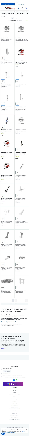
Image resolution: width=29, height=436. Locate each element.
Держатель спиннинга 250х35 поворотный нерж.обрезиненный (20, 108)
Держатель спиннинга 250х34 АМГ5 (20, 84)
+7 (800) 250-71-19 (7, 368)
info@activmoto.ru (6, 373)
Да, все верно (7, 4)
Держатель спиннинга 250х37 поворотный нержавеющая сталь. (6, 177)
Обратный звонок (7, 371)
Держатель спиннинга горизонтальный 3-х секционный (20, 268)
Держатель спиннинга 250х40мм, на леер (6, 199)
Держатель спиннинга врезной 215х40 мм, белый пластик (21, 222)
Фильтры (14, 18)
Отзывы (14, 392)
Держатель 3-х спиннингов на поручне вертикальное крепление (21, 39)
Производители (14, 417)
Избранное (14, 413)
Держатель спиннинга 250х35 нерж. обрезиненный (6, 108)
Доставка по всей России (14, 393)
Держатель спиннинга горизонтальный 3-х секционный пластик (6, 291)
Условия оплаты (14, 407)
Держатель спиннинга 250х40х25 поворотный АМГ (20, 199)
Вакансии (14, 390)
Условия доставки (14, 405)
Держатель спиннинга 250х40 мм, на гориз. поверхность (20, 177)
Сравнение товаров (14, 415)
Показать (3, 348)
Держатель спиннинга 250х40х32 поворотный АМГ (6, 222)
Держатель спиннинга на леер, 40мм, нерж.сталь (7, 61)
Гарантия (14, 400)
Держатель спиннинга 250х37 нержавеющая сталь (6, 131)
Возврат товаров (14, 398)
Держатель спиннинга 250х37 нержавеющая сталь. (6, 154)
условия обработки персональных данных (13, 432)
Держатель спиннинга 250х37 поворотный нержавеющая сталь (20, 154)
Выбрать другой (21, 4)
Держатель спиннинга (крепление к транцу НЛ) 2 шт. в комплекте (21, 62)
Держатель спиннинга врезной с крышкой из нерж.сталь (20, 245)
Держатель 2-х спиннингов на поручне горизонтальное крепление (6, 39)
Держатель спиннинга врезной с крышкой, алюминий (6, 268)
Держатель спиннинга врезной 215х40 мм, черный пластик (6, 245)
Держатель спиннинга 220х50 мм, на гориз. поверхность (6, 85)
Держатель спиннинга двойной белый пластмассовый (20, 291)
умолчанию (19, 20)
